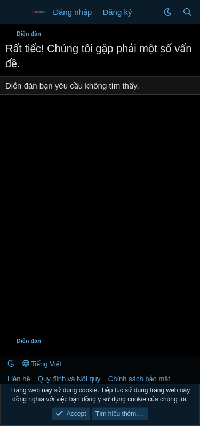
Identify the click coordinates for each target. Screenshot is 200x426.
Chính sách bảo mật (139, 379)
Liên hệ (18, 379)
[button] (167, 12)
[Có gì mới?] (147, 12)
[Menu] (14, 12)
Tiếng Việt (42, 364)
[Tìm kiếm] (187, 12)
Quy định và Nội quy (69, 379)
